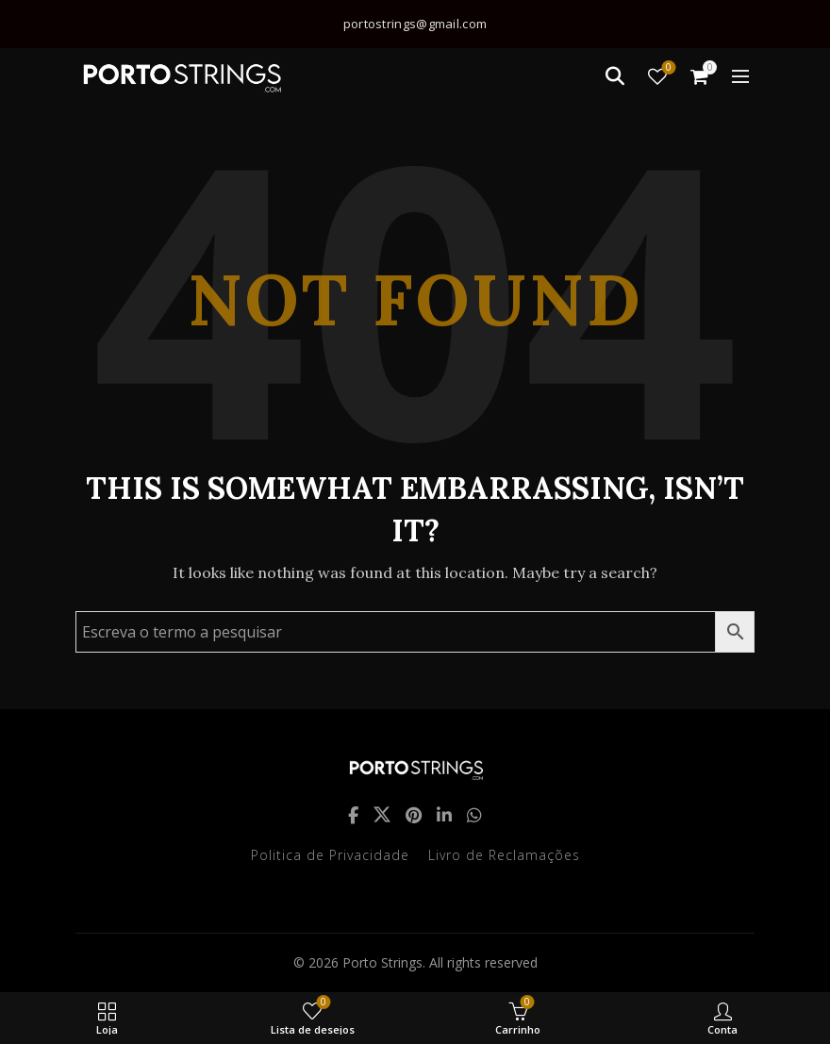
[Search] (615, 76)
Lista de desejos (667, 68)
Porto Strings (382, 962)
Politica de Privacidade (330, 855)
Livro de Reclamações (504, 855)
